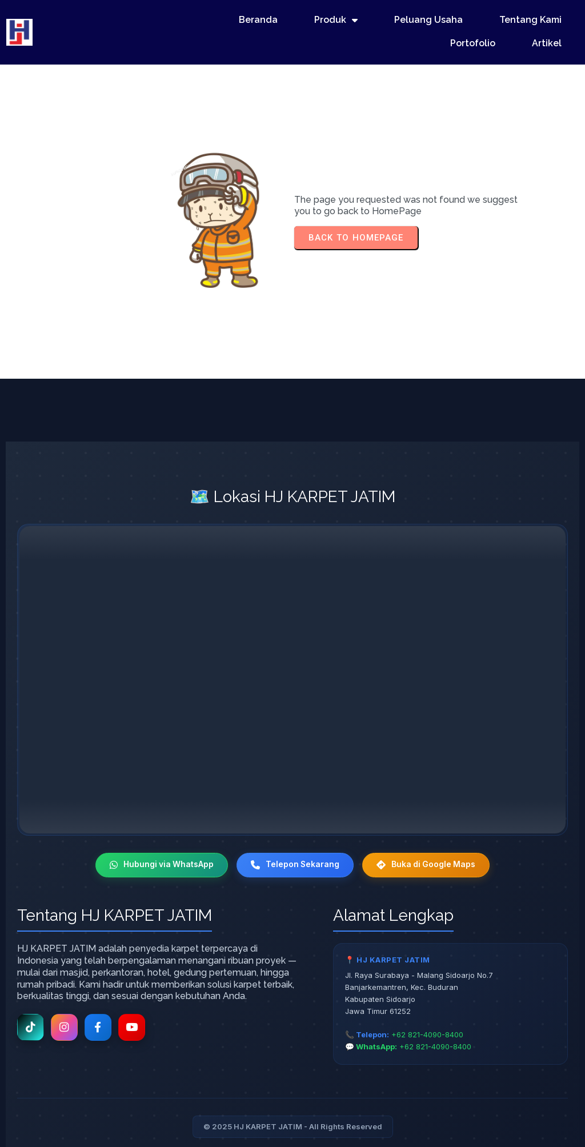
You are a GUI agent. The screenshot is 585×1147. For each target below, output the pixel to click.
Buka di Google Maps (428, 834)
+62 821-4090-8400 (427, 1004)
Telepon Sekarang (295, 834)
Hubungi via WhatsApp (159, 834)
